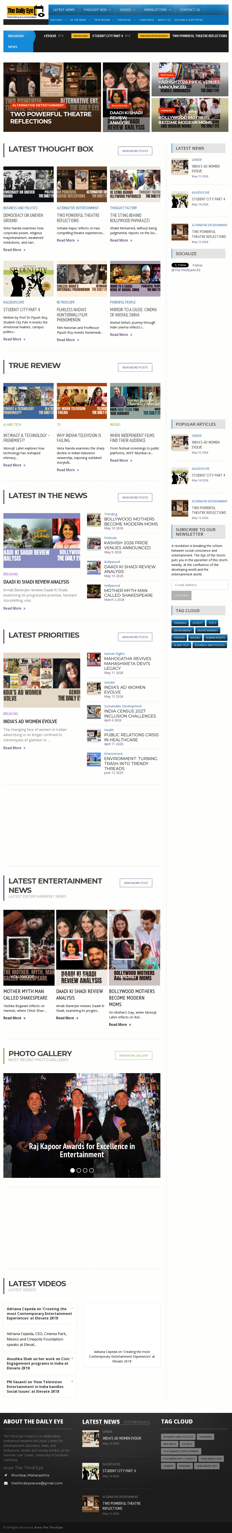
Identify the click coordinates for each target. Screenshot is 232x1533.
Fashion (179, 637)
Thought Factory (123, 207)
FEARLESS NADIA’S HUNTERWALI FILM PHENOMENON (72, 315)
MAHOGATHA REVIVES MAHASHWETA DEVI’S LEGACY (127, 663)
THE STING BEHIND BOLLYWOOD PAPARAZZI (130, 217)
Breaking (10, 574)
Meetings (169, 1444)
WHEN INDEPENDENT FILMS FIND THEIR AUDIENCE (132, 437)
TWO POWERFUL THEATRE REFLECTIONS (204, 35)
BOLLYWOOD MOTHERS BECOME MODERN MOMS (131, 522)
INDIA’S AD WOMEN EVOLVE (30, 721)
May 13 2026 (200, 242)
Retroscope (66, 302)
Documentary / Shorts (179, 1458)
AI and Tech (12, 424)
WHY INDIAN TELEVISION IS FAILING (79, 437)
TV (59, 424)
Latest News (64, 9)
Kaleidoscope (85, 35)
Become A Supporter (189, 19)
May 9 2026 (112, 552)
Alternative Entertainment (158, 35)
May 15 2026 (113, 696)
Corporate (146, 19)
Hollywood (112, 585)
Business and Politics (20, 207)
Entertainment (208, 630)
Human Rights (114, 653)
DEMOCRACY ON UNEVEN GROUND (23, 217)
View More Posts (135, 151)
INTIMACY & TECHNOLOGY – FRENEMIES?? (26, 437)
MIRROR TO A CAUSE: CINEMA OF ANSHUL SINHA (133, 312)
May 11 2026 (113, 672)
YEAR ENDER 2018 (211, 1458)
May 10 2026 (113, 528)
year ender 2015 (206, 1466)
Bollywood (112, 562)
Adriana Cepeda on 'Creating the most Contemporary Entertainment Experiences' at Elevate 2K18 (39, 1313)
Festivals (110, 538)
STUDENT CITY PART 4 (112, 35)
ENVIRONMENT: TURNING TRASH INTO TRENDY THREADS (130, 763)
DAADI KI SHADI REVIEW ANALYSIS (36, 581)
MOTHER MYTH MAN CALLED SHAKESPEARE (128, 593)
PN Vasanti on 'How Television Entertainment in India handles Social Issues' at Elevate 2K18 (35, 1386)
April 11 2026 (113, 744)
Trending (110, 514)
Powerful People (123, 302)
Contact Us (190, 9)
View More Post (136, 883)
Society (197, 623)
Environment (113, 753)
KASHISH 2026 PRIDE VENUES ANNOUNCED (127, 545)
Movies (115, 424)
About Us (164, 19)
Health (109, 730)
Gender (109, 682)
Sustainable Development (123, 706)
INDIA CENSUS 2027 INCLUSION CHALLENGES (130, 714)
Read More (14, 250)
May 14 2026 (200, 204)
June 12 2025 (113, 772)
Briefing (185, 1466)
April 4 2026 (112, 720)
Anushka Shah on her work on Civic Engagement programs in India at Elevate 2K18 (38, 1363)
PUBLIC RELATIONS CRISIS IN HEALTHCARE (131, 737)
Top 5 (212, 623)
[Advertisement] (82, 825)
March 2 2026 (114, 599)
